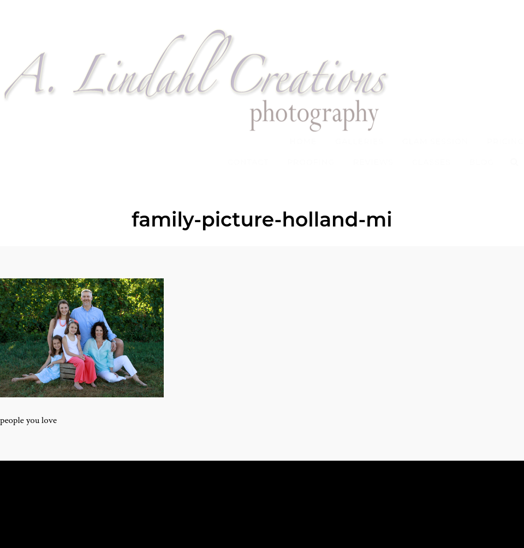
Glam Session (435, 141)
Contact (248, 162)
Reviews (373, 162)
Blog (481, 162)
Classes (431, 162)
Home (303, 141)
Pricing (505, 141)
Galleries (359, 141)
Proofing (311, 162)
